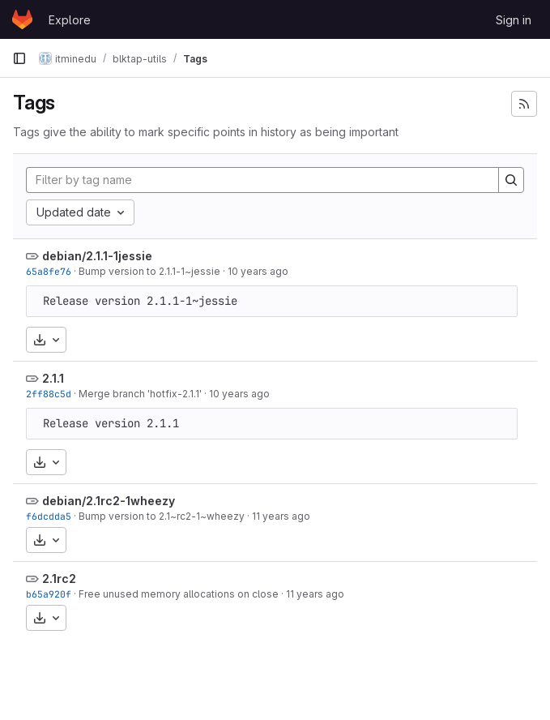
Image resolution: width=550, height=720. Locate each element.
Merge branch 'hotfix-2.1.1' (140, 394)
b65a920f (48, 594)
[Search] (511, 180)
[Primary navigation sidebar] (19, 58)
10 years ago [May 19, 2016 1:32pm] (239, 394)
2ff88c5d (48, 394)
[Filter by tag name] (262, 180)
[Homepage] (22, 19)
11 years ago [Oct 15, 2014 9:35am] (281, 516)
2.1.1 (53, 378)
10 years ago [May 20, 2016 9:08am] (258, 271)
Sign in (513, 20)
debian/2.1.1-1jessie (97, 256)
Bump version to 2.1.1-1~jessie (149, 271)
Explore (70, 20)
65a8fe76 (48, 271)
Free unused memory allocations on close (179, 594)
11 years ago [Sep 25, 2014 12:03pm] (315, 594)
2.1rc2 (59, 578)
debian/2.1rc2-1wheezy (108, 501)
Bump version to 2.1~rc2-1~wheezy (162, 516)
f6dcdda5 (48, 516)
